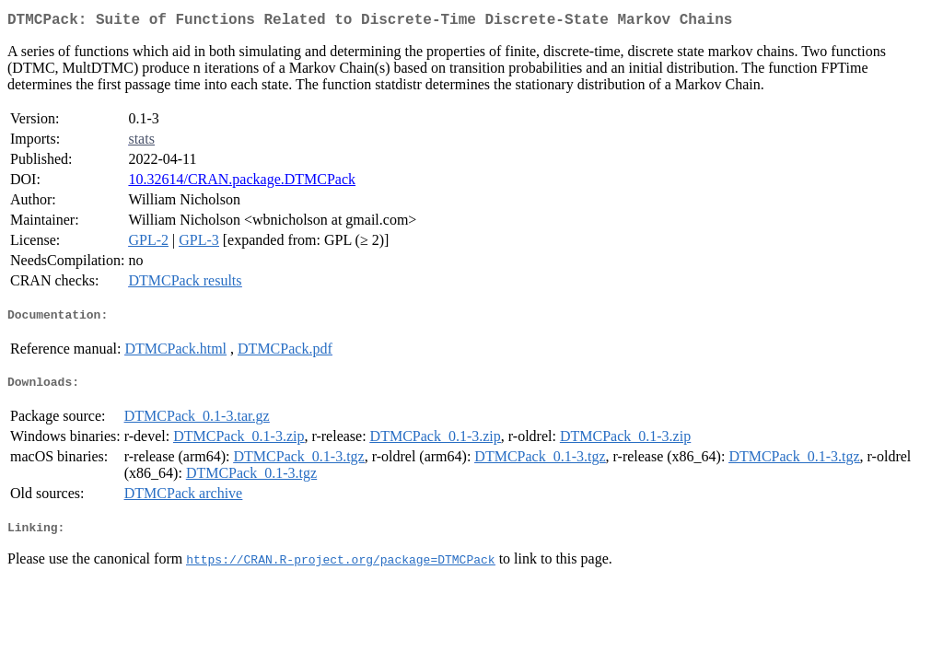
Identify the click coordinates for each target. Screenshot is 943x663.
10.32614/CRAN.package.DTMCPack (241, 183)
